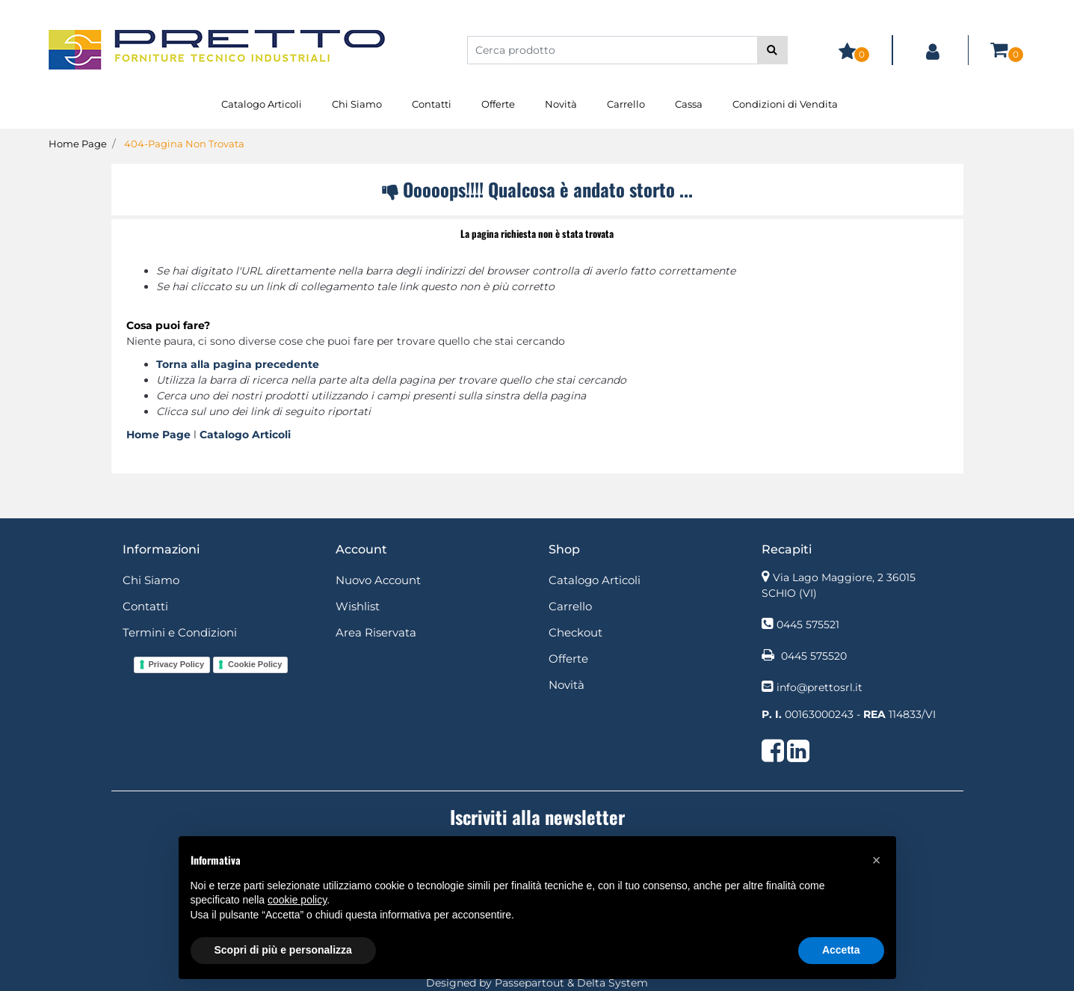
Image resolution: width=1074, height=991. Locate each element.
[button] (772, 50)
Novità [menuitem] (561, 104)
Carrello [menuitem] (626, 104)
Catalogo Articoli (245, 434)
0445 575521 (808, 624)
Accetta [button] (841, 950)
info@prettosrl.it (819, 687)
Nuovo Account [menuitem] (378, 580)
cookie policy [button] (297, 900)
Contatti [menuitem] (431, 104)
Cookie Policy (255, 664)
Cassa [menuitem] (689, 104)
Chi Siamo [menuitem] (357, 104)
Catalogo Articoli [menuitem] (261, 104)
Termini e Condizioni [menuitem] (180, 632)
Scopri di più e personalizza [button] (283, 950)
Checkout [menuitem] (575, 632)
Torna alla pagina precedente (237, 364)
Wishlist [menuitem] (358, 606)
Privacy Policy (177, 664)
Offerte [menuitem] (498, 104)
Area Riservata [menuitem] (376, 632)
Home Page (78, 144)
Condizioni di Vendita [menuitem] (785, 104)
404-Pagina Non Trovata (184, 144)
